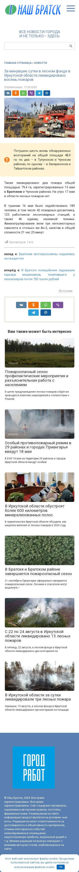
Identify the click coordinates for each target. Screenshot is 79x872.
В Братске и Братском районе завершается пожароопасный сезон (38, 571)
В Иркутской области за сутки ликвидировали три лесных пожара (38, 697)
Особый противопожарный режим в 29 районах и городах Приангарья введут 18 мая (38, 447)
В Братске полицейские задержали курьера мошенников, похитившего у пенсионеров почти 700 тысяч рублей (39, 274)
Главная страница (18, 63)
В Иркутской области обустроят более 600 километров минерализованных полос (34, 510)
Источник (66, 291)
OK (61, 866)
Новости (40, 63)
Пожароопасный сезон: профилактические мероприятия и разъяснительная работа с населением (36, 378)
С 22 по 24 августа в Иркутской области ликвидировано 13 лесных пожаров (37, 636)
